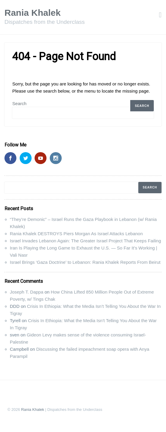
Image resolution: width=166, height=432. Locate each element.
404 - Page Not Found (64, 56)
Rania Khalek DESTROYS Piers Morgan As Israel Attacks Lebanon (76, 233)
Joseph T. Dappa (26, 291)
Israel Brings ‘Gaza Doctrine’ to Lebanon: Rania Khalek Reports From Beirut (85, 262)
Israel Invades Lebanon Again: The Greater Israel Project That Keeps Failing (85, 240)
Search (19, 103)
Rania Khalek (32, 13)
